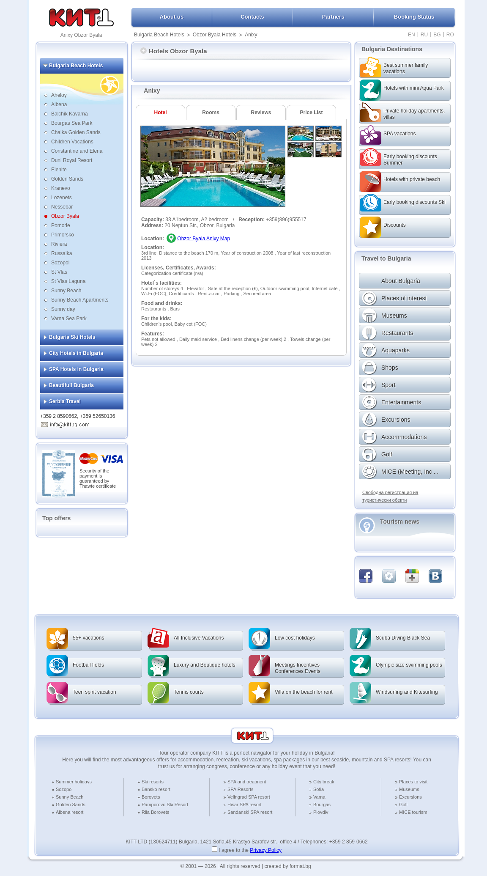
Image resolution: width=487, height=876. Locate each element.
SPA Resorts (240, 789)
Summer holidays (74, 781)
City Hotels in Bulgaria (76, 353)
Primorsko (62, 235)
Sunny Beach (66, 291)
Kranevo (60, 188)
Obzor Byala (65, 216)
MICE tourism (413, 812)
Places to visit (413, 781)
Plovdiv (320, 812)
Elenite (59, 170)
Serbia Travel (65, 401)
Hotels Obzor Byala (173, 51)
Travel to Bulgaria (386, 258)
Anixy (251, 35)
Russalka (61, 253)
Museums (409, 789)
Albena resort (69, 812)
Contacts (252, 17)
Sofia (318, 789)
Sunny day (63, 309)
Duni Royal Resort (71, 160)
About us (171, 17)
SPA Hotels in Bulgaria (76, 369)
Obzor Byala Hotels (214, 35)
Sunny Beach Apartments (79, 300)
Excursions (410, 796)
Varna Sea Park (69, 318)
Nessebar (62, 207)
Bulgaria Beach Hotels (159, 35)
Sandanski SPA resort (249, 812)
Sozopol (60, 263)
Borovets (151, 796)
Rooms (210, 112)
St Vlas (59, 272)
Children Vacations (72, 142)
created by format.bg (288, 866)
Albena (59, 104)
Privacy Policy (266, 850)
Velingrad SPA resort (248, 796)
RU (424, 35)
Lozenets (61, 197)
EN (411, 35)
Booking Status (414, 17)
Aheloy (59, 95)
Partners (333, 17)
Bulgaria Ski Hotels (72, 337)
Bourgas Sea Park (71, 123)
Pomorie (60, 225)
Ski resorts (153, 781)
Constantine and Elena (76, 151)
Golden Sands (67, 179)
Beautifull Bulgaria (71, 385)
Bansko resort (156, 789)
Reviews (261, 112)
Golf (403, 804)
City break (323, 781)
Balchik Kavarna (69, 114)
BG (436, 35)
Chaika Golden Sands (76, 132)
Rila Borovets (155, 812)
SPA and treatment (246, 781)
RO (450, 35)
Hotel (160, 112)
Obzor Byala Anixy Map (203, 239)
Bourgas (322, 804)
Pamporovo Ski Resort (165, 804)
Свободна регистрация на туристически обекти (390, 496)
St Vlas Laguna (68, 281)
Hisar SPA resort (244, 804)
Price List (311, 112)
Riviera (59, 244)
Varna (319, 796)
